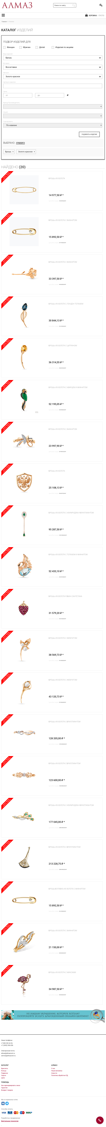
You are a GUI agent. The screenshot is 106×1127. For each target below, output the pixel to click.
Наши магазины (56, 1071)
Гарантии (4, 1088)
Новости (54, 1073)
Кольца (3, 1071)
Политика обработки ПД (59, 1075)
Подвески (4, 1073)
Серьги (3, 1075)
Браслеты (4, 1068)
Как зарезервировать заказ (10, 1085)
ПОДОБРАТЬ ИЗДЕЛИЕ (89, 134)
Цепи (3, 1078)
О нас (53, 1068)
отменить (20, 143)
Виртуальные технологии (9, 1121)
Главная (4, 21)
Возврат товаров (7, 1090)
